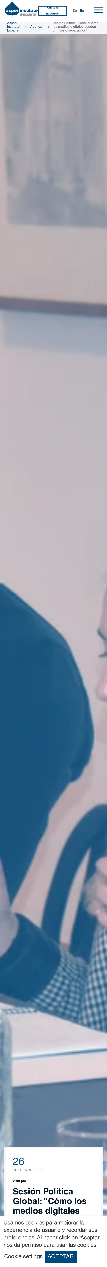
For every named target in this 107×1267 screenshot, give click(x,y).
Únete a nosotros (52, 11)
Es (82, 11)
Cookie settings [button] (23, 1257)
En (74, 11)
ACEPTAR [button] (61, 1257)
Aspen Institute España (13, 27)
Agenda (36, 27)
